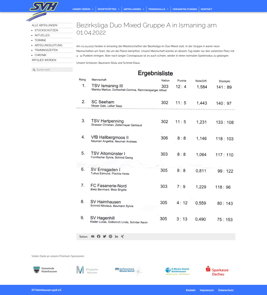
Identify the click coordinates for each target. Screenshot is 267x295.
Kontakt (206, 9)
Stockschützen (46, 30)
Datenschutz (226, 290)
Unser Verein (81, 9)
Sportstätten (107, 9)
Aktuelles (42, 35)
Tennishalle (156, 9)
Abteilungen (132, 9)
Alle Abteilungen (44, 25)
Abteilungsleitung (48, 45)
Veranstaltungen (185, 9)
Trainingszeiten (46, 50)
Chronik (40, 55)
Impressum (207, 290)
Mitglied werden (44, 60)
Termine (40, 40)
